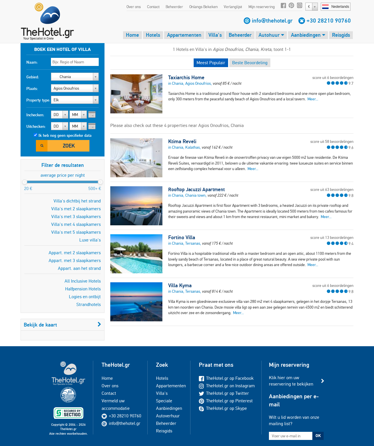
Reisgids (341, 35)
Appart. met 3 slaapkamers (75, 260)
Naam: (32, 62)
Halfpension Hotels (83, 289)
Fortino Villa (181, 237)
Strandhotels (88, 304)
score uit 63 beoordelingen (331, 189)
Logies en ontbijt (85, 296)
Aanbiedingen (308, 35)
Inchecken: (35, 114)
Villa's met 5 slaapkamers (76, 232)
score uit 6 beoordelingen (332, 77)
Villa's (215, 35)
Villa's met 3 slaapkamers (76, 216)
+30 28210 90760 (329, 20)
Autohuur (271, 35)
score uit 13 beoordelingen (331, 237)
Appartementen (184, 35)
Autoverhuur (168, 416)
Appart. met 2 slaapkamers (75, 252)
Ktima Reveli (182, 141)
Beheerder (174, 6)
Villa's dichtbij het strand (77, 201)
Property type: (38, 100)
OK (318, 435)
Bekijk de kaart (62, 324)
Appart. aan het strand (79, 268)
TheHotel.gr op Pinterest (226, 400)
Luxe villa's (90, 240)
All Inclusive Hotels (83, 281)
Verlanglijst (233, 6)
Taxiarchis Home (186, 77)
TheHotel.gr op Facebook (226, 378)
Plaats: (32, 88)
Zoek (69, 145)
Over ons (133, 6)
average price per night (63, 175)
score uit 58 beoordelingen (331, 141)
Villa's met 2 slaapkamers (76, 208)
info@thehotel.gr (272, 20)
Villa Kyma (180, 285)
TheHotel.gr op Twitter (224, 393)
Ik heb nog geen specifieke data (64, 135)
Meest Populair (211, 62)
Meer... (312, 99)
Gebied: (32, 77)
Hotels (153, 35)
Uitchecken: (36, 126)
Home (132, 35)
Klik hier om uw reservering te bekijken (291, 381)
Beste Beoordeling (249, 62)
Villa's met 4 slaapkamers (76, 224)
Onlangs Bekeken (203, 6)
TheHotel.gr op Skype (223, 408)
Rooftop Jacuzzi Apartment (196, 189)
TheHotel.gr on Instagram (227, 385)
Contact (153, 6)
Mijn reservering (261, 6)
